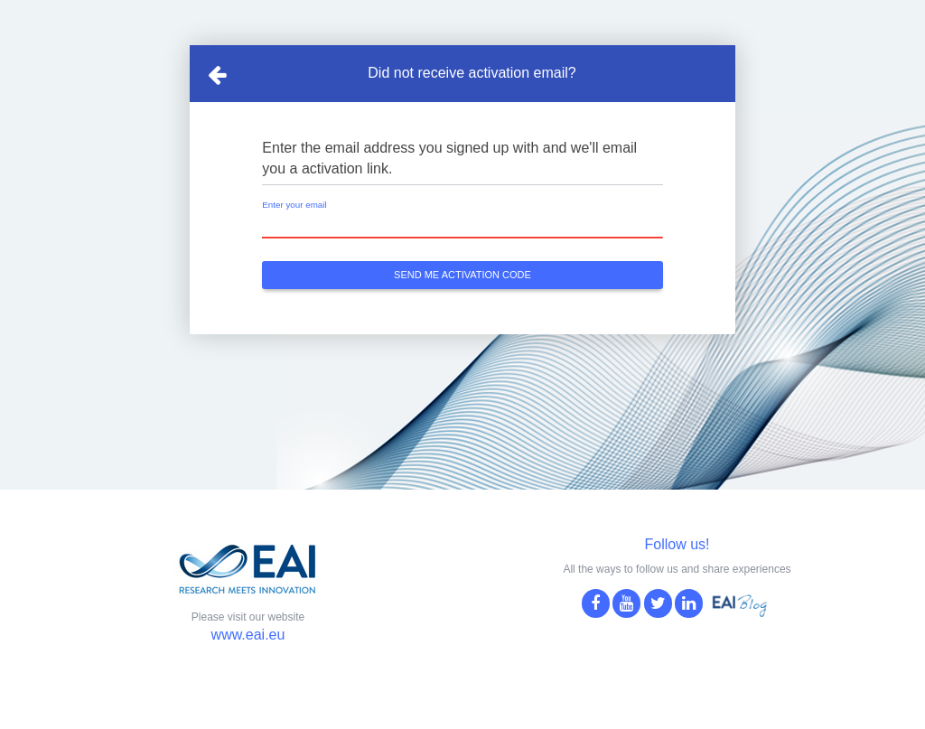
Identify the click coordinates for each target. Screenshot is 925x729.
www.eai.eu (248, 634)
